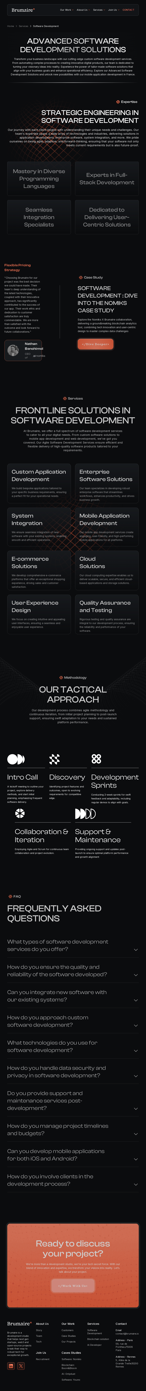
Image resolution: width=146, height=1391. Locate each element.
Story (39, 1330)
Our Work (65, 9)
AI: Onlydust (68, 1373)
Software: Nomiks (71, 1359)
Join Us (112, 9)
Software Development (94, 1332)
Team (39, 1335)
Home (10, 26)
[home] (23, 10)
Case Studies (69, 1335)
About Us (82, 9)
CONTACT (128, 9)
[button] (67, 9)
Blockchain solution (98, 1339)
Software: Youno (71, 1379)
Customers (68, 1330)
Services (98, 9)
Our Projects (69, 1341)
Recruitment (42, 1359)
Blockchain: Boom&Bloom (69, 1367)
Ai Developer (94, 1344)
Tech (38, 1341)
